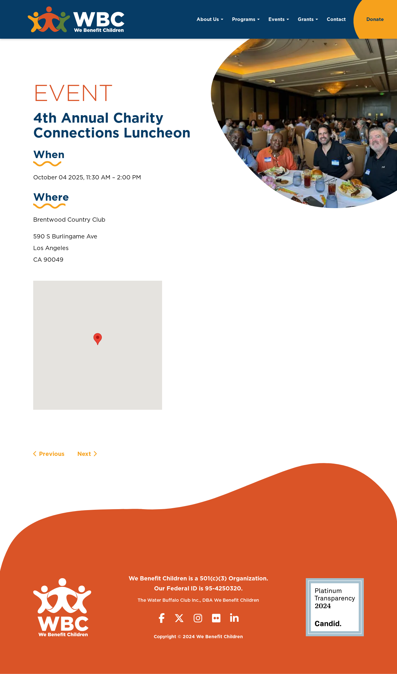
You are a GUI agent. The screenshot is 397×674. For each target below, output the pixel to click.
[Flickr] (216, 618)
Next (84, 454)
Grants (308, 19)
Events (278, 19)
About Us (210, 19)
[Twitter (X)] (179, 618)
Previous (51, 454)
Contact (336, 19)
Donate (375, 19)
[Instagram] (198, 618)
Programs (246, 19)
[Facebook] (162, 618)
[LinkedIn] (234, 618)
